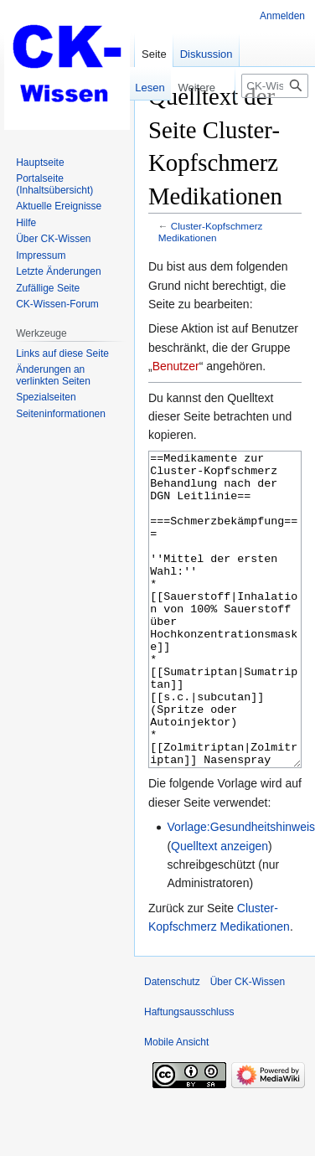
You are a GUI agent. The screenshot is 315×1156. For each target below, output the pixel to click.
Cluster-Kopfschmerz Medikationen (210, 231)
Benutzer (175, 366)
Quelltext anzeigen (219, 909)
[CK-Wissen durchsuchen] (274, 86)
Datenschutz (172, 1044)
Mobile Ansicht (176, 1105)
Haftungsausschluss (189, 1075)
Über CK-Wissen (247, 1044)
